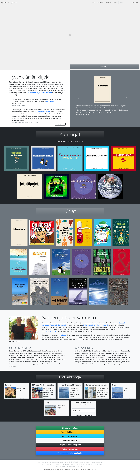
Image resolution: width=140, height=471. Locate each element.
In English (135, 2)
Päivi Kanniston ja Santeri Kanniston (40, 93)
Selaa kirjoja (104, 66)
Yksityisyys (85, 470)
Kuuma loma (50, 101)
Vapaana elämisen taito (43, 112)
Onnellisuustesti (70, 440)
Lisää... (60, 124)
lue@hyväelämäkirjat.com (53, 470)
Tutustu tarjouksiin (70, 449)
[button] (78, 98)
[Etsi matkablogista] (83, 410)
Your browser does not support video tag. (70, 35)
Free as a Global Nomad (58, 325)
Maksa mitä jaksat (72, 470)
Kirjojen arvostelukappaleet (69, 444)
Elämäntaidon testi (70, 428)
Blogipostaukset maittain (83, 416)
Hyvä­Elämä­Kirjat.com (9, 2)
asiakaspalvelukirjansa (49, 331)
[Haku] (124, 2)
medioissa (63, 335)
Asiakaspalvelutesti (70, 436)
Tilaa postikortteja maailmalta (70, 453)
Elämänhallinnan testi (70, 432)
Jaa (94, 470)
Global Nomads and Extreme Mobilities (96, 325)
